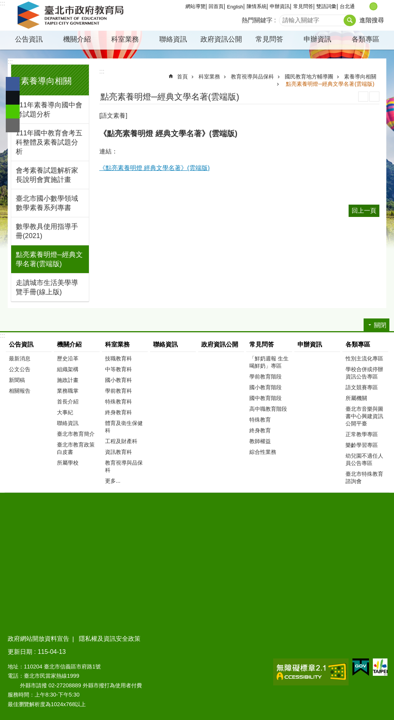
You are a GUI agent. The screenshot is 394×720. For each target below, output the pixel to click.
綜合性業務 (262, 452)
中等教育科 (118, 369)
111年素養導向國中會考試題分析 (49, 109)
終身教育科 (118, 412)
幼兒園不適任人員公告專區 (364, 459)
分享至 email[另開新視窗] (13, 125)
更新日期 (20, 651)
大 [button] (381, 6)
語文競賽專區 (362, 387)
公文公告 (19, 369)
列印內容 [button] (363, 97)
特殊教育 (260, 420)
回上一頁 (364, 210)
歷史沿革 (67, 358)
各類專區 (365, 39)
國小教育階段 (265, 387)
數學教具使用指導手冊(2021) (47, 231)
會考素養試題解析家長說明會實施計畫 (47, 175)
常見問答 (303, 6)
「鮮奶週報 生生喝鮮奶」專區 (269, 362)
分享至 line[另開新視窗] (13, 111)
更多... (112, 481)
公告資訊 (29, 39)
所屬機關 (356, 398)
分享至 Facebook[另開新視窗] (13, 84)
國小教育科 (118, 380)
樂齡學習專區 (362, 445)
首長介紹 (67, 401)
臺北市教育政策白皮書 (76, 448)
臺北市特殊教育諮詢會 (364, 477)
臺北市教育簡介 (76, 434)
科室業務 (125, 39)
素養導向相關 (46, 81)
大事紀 (65, 412)
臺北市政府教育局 (72, 15)
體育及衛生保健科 (124, 426)
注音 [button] (374, 97)
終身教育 (260, 430)
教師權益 (260, 441)
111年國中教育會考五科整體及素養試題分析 (49, 142)
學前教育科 (118, 391)
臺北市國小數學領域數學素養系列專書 (47, 203)
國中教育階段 (265, 398)
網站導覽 (195, 6)
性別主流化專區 (364, 358)
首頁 (182, 76)
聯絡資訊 (173, 39)
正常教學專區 (362, 434)
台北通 (347, 6)
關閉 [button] (380, 325)
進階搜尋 (371, 20)
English (235, 7)
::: (2, 3)
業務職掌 (67, 391)
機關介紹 (77, 39)
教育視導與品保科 (252, 76)
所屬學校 (67, 463)
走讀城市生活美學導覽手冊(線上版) (47, 287)
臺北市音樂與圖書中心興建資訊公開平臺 (364, 416)
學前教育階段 (265, 376)
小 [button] (365, 6)
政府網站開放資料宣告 (38, 638)
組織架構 (67, 369)
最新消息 (19, 358)
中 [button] (373, 6)
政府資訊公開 (221, 39)
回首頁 (216, 6)
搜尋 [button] (350, 20)
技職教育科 (118, 358)
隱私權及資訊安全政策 (109, 638)
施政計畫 (67, 380)
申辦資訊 (280, 6)
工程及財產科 (121, 441)
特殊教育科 (118, 401)
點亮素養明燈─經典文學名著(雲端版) (49, 259)
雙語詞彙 (326, 6)
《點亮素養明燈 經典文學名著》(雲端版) (154, 168)
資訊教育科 (118, 452)
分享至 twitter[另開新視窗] (13, 98)
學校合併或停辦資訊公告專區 (364, 373)
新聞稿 (17, 380)
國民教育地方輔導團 (309, 76)
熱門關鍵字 (257, 20)
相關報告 (19, 391)
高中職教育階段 (268, 409)
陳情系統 (257, 6)
